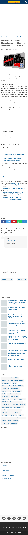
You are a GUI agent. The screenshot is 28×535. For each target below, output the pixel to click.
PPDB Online (11, 410)
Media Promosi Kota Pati (8, 473)
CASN (14, 386)
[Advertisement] (14, 20)
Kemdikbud (5, 465)
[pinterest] (14, 221)
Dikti (4, 394)
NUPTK (22, 404)
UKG (4, 420)
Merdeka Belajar (6, 404)
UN (9, 420)
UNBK (15, 420)
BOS (14, 383)
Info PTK (14, 399)
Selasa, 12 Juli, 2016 (10, 240)
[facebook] (3, 221)
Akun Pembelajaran (7, 377)
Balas (7, 245)
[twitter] (8, 221)
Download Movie (6, 478)
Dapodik (5, 388)
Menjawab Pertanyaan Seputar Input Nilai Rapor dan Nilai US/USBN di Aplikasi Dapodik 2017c (16, 316)
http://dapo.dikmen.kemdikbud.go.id (13, 174)
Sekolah (5, 415)
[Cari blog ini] (26, 2)
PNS (4, 410)
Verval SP (14, 423)
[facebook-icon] (4, 518)
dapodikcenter (15, 183)
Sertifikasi (13, 415)
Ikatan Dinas (5, 396)
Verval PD (5, 423)
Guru (18, 394)
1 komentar (14, 49)
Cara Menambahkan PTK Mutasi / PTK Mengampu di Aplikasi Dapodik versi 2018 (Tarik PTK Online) (17, 302)
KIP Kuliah (5, 402)
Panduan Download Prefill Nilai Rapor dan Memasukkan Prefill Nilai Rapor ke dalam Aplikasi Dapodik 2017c (17, 323)
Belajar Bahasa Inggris (17, 380)
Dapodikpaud (17, 391)
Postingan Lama (22, 279)
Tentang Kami (10, 525)
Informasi (22, 399)
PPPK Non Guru (15, 412)
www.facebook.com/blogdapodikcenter (14, 188)
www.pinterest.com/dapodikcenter (13, 197)
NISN (15, 404)
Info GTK (14, 396)
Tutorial (22, 418)
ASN (16, 377)
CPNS (20, 386)
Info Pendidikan (6, 470)
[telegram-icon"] (24, 518)
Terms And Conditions (21, 527)
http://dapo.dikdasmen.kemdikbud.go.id (10, 176)
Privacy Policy (11, 527)
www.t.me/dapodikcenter (16, 199)
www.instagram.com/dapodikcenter (13, 192)
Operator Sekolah (7, 407)
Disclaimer (4, 527)
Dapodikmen (6, 391)
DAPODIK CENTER (17, 532)
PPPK (19, 410)
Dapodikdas (15, 388)
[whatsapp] (19, 221)
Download (11, 394)
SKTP (4, 418)
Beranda (4, 525)
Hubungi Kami (22, 525)
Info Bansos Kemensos (8, 468)
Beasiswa (5, 380)
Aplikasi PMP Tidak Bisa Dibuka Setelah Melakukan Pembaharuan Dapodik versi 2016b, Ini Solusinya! (17, 338)
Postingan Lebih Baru (7, 279)
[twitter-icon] (14, 518)
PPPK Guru (5, 412)
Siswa (21, 415)
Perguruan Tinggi (18, 407)
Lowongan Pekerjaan (16, 402)
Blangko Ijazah (6, 383)
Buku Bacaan (6, 386)
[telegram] (24, 221)
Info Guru (5, 399)
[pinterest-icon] (19, 518)
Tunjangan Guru (13, 418)
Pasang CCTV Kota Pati (8, 475)
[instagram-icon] (9, 518)
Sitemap (16, 525)
